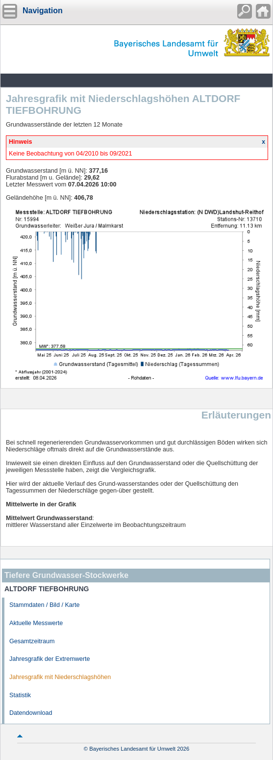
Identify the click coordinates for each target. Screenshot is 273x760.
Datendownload (30, 712)
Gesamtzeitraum (31, 641)
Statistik (20, 695)
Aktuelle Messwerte (36, 623)
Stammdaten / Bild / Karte (44, 605)
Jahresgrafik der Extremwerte (49, 658)
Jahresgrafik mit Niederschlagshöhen (60, 677)
